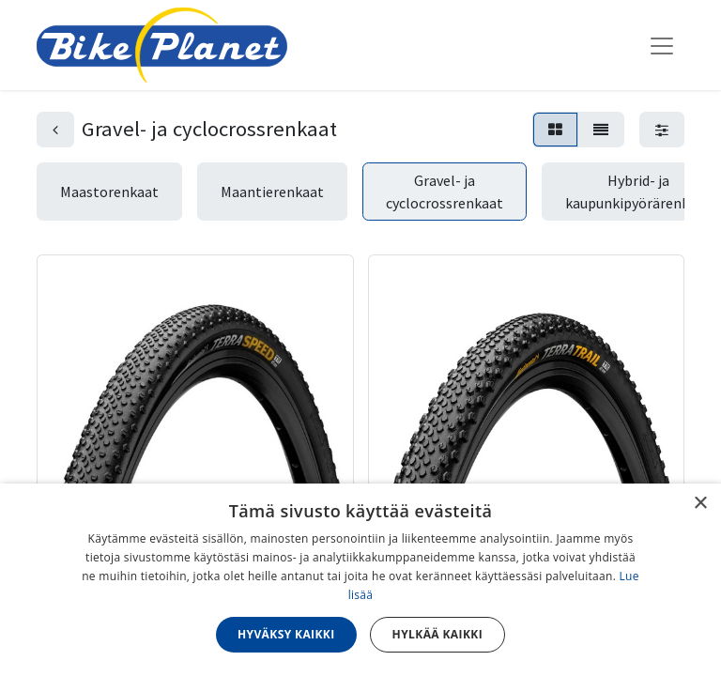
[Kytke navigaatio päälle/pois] (661, 45)
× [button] (700, 504)
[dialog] (360, 580)
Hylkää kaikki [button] (437, 634)
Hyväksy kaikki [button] (286, 634)
